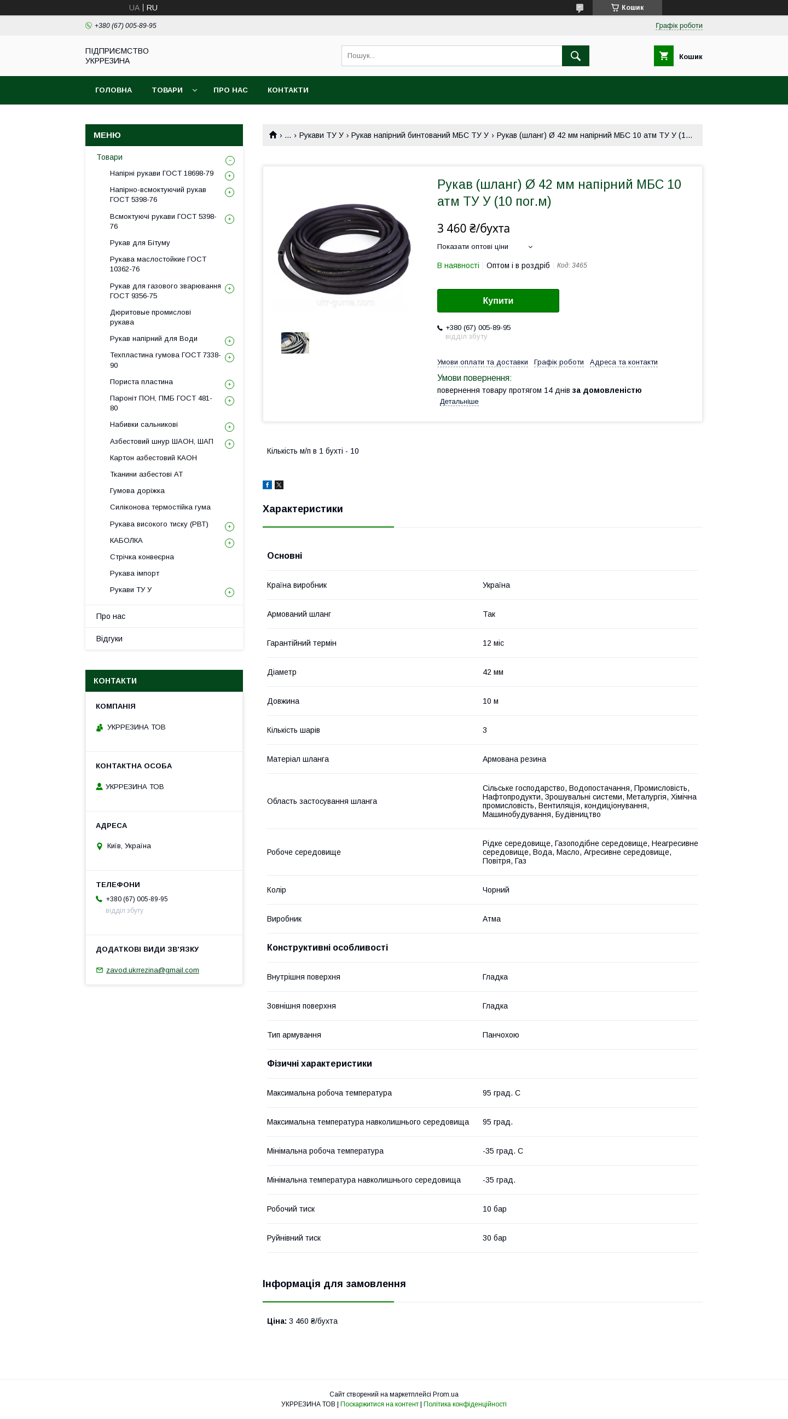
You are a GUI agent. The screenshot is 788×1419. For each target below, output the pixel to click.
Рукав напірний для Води (154, 338)
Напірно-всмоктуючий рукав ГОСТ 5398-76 (158, 195)
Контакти (288, 90)
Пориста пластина (141, 382)
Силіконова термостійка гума (160, 507)
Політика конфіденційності (465, 1404)
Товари (167, 90)
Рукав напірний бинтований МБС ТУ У (420, 135)
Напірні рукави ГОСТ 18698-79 (161, 173)
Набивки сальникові (144, 424)
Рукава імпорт (134, 573)
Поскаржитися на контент (379, 1404)
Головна (113, 90)
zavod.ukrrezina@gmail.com (152, 970)
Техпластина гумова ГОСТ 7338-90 (165, 360)
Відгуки (109, 638)
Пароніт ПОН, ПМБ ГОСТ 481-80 (161, 403)
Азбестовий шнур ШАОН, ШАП (161, 441)
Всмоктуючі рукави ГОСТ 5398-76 (163, 221)
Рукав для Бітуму (140, 243)
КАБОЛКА (126, 540)
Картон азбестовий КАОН (153, 458)
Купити (498, 300)
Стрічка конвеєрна (142, 557)
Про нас (230, 90)
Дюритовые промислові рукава (150, 317)
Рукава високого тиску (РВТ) (159, 524)
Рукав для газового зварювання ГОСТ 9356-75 (165, 291)
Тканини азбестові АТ (146, 474)
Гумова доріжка (137, 490)
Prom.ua (446, 1394)
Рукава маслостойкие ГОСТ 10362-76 (158, 264)
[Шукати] (575, 55)
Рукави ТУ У (321, 135)
